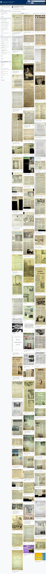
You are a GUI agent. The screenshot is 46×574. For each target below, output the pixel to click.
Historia (5, 67)
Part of (2, 9)
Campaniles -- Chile (5, 75)
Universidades (5, 64)
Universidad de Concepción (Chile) (5, 24)
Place (2, 56)
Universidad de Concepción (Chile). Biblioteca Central (5, 45)
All (1, 18)
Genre (2, 77)
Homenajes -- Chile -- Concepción (5, 73)
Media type (3, 80)
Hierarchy (18, 13)
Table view (26, 13)
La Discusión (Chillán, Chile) (5, 19)
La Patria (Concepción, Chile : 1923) (5, 33)
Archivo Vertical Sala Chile (5, 12)
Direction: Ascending (42, 13)
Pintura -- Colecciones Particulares (5, 68)
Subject (2, 58)
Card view (22, 13)
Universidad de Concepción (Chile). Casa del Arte (5, 30)
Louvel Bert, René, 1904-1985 (5, 28)
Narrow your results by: (6, 6)
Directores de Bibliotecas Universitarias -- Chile (5, 70)
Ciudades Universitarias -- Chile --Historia (5, 72)
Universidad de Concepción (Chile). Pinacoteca (5, 41)
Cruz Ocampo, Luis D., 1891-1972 (5, 27)
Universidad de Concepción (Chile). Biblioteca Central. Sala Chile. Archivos (5, 22)
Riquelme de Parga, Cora (5, 53)
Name (2, 35)
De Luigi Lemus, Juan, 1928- (5, 49)
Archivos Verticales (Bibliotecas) (5, 61)
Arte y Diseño (5, 65)
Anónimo (5, 31)
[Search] (38, 1)
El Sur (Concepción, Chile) (5, 21)
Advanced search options (17, 11)
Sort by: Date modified (36, 13)
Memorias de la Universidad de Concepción (5, 14)
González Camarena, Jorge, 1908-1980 (5, 52)
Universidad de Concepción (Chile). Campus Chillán (5, 47)
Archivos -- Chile (5, 63)
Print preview (14, 13)
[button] (27, 3)
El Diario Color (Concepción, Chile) (5, 25)
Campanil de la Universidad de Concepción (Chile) (5, 50)
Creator (2, 16)
